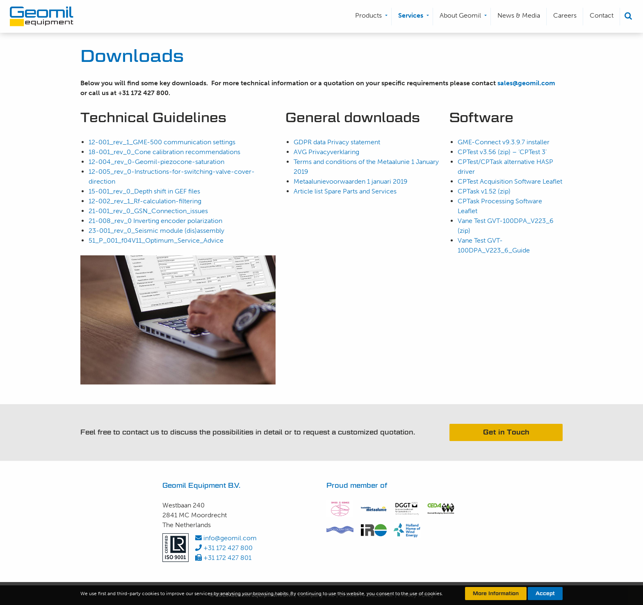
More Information (496, 593)
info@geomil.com (226, 538)
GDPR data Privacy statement (337, 142)
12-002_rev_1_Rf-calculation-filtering (145, 201)
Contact (601, 15)
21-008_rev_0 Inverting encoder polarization (155, 221)
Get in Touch (506, 432)
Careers (565, 15)
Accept (545, 593)
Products (368, 15)
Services (410, 15)
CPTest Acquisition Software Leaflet (510, 181)
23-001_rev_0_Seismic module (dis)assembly (156, 230)
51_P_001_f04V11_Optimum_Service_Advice (156, 240)
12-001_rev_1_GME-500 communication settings (162, 142)
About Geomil (460, 15)
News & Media (518, 15)
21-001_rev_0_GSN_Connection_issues (148, 211)
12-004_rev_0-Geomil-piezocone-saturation (156, 162)
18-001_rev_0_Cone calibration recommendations (164, 152)
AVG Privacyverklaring (326, 152)
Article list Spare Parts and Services (345, 191)
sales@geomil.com (526, 83)
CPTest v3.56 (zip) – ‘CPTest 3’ (503, 152)
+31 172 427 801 (223, 558)
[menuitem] (370, 16)
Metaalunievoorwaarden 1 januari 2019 (352, 181)
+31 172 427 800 (224, 548)
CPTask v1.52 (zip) (484, 191)
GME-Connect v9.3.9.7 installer (504, 142)
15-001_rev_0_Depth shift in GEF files (144, 191)
